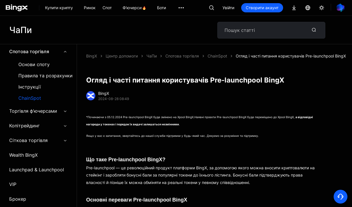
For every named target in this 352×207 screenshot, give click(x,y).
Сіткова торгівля (38, 140)
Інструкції (29, 87)
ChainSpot (29, 98)
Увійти (228, 7)
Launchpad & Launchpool (36, 169)
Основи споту (34, 64)
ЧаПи (151, 55)
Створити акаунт (262, 7)
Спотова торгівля (38, 51)
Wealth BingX (23, 155)
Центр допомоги (122, 55)
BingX (91, 55)
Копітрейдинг (38, 126)
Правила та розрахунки (45, 75)
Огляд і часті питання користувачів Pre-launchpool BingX (291, 55)
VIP (12, 184)
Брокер (17, 199)
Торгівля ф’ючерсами (38, 111)
